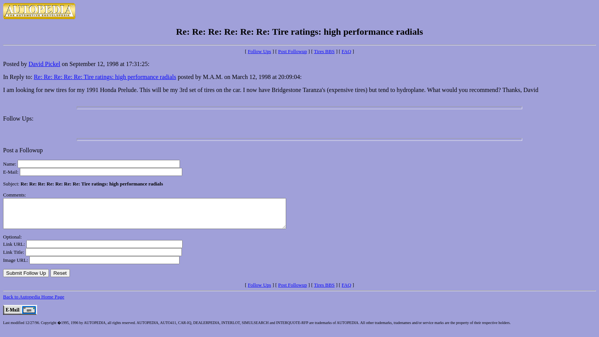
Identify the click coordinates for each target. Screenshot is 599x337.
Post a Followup (23, 150)
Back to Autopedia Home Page (33, 302)
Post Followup (292, 51)
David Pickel (44, 64)
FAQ (346, 51)
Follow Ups (259, 51)
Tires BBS (324, 51)
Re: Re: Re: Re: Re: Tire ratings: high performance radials (105, 77)
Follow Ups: (18, 118)
